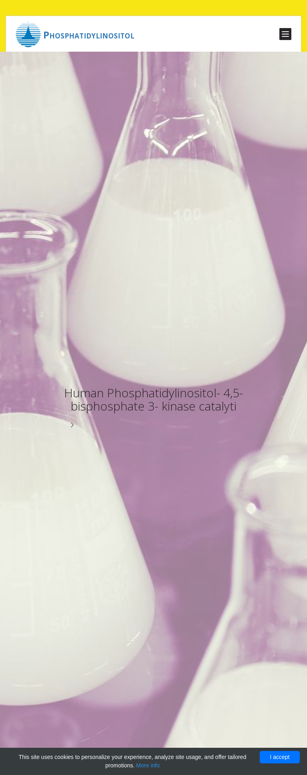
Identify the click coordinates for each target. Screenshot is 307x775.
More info (148, 765)
